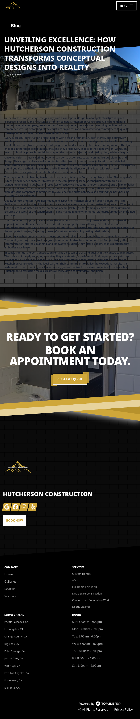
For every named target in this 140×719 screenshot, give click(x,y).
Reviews (9, 589)
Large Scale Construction (87, 593)
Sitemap (10, 596)
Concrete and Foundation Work (91, 600)
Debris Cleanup (81, 606)
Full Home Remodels (84, 587)
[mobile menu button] (127, 6)
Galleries (10, 582)
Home (8, 574)
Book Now (14, 520)
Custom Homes (81, 573)
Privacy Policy (123, 709)
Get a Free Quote (70, 379)
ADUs (75, 580)
